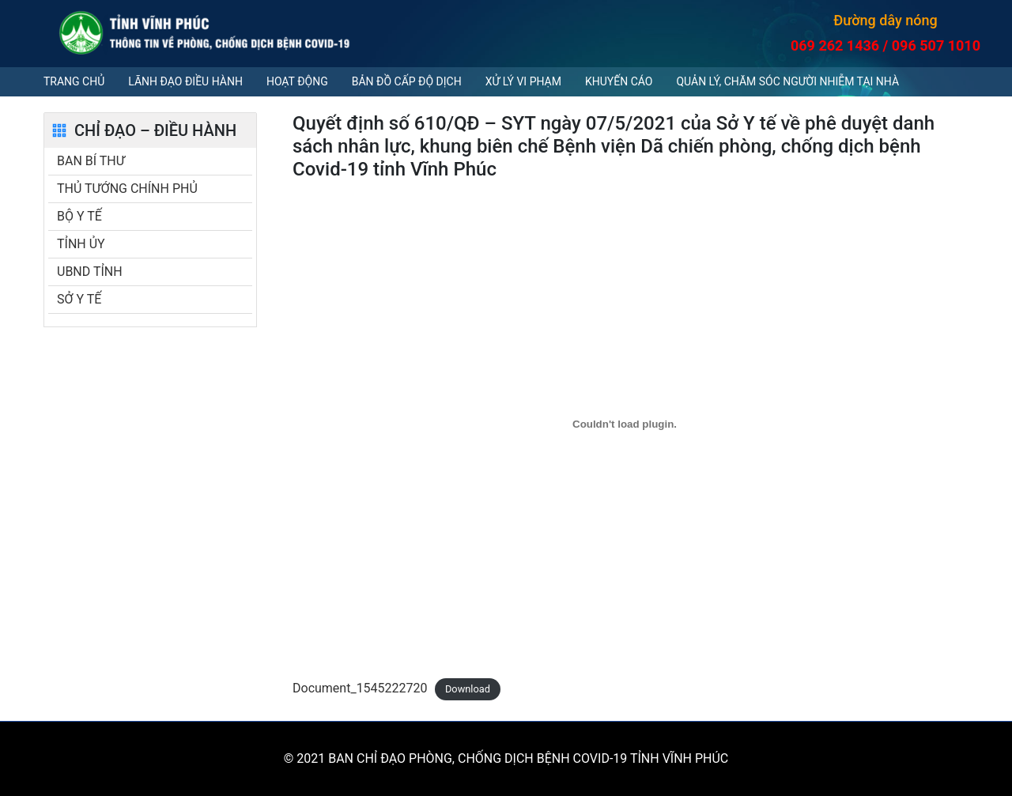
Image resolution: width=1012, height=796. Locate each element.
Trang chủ (73, 81)
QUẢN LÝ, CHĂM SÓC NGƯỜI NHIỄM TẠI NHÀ (787, 81)
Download (467, 689)
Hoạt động (297, 81)
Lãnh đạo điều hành (185, 81)
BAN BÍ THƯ (91, 160)
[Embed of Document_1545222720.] (625, 424)
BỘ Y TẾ (79, 216)
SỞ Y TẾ (79, 299)
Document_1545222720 (360, 688)
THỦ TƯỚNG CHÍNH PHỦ (127, 188)
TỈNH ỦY (81, 243)
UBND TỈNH (90, 271)
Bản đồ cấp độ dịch (407, 81)
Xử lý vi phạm (523, 81)
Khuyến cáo (618, 81)
